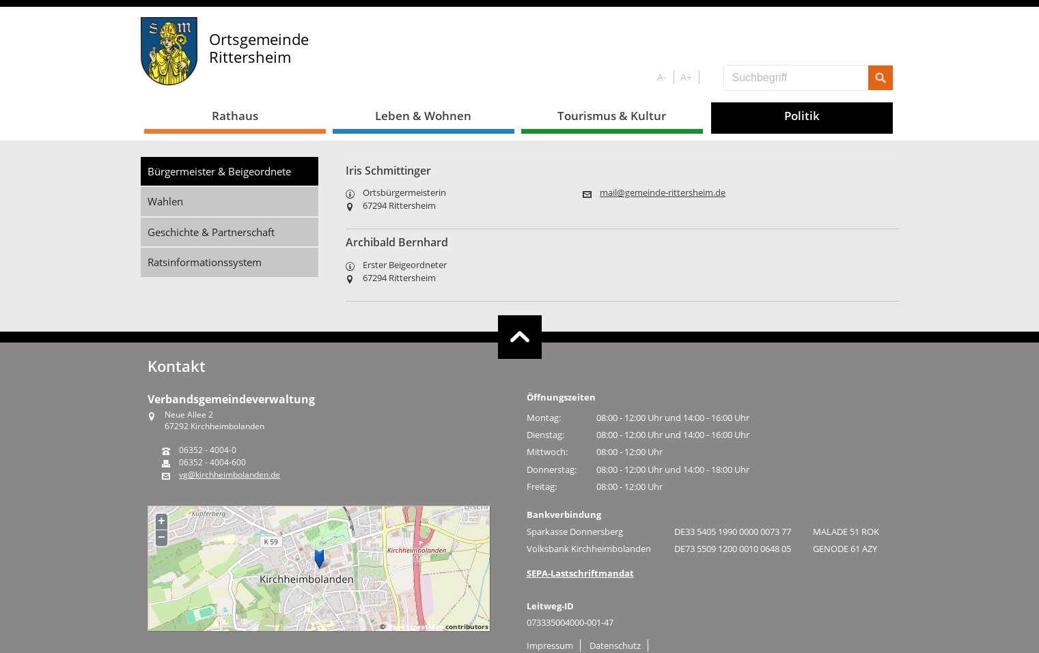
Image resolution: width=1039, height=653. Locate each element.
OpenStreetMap (415, 626)
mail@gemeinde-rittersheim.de (662, 192)
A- (662, 76)
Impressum (550, 645)
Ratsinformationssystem (205, 262)
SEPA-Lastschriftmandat (580, 573)
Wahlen (165, 201)
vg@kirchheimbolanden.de (229, 475)
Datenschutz (615, 645)
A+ (686, 76)
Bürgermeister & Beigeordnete (219, 171)
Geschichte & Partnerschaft (211, 232)
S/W (709, 77)
